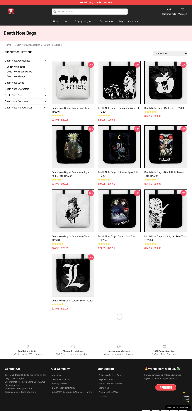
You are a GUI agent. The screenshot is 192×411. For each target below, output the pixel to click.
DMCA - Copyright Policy (63, 388)
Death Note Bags (53, 44)
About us (56, 375)
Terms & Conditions (61, 379)
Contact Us (104, 388)
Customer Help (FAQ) (109, 392)
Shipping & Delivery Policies (111, 375)
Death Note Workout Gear (18, 107)
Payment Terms (106, 379)
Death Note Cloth (14, 95)
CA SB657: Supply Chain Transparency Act (72, 392)
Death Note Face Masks (19, 71)
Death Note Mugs (16, 76)
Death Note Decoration (17, 101)
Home (8, 44)
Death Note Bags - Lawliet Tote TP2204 (73, 300)
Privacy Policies (59, 383)
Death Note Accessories (27, 44)
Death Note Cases (14, 82)
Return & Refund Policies (110, 383)
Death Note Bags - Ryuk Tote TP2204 (164, 108)
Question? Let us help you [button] (177, 407)
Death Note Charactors (17, 89)
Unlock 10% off (186, 398)
